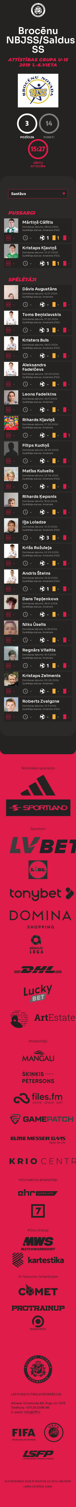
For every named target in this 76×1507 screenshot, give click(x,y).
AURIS (48, 1486)
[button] (38, 193)
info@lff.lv (32, 1412)
